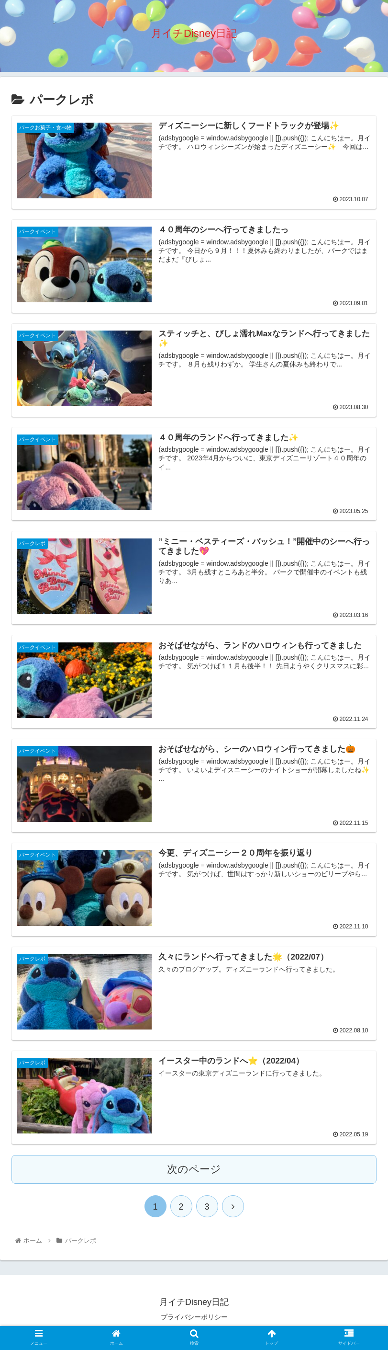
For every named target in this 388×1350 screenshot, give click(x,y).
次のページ (194, 1171)
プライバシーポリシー (194, 1319)
